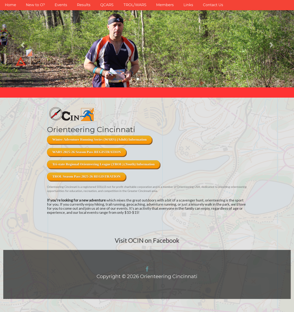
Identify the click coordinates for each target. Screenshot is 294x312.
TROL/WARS (134, 5)
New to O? (35, 5)
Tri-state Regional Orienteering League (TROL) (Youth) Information (103, 164)
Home (10, 5)
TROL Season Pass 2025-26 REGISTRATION (86, 176)
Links (188, 5)
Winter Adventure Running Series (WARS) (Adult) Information (99, 140)
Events (61, 5)
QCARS (107, 5)
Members (165, 5)
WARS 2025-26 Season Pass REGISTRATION (86, 152)
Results (83, 5)
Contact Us (213, 5)
